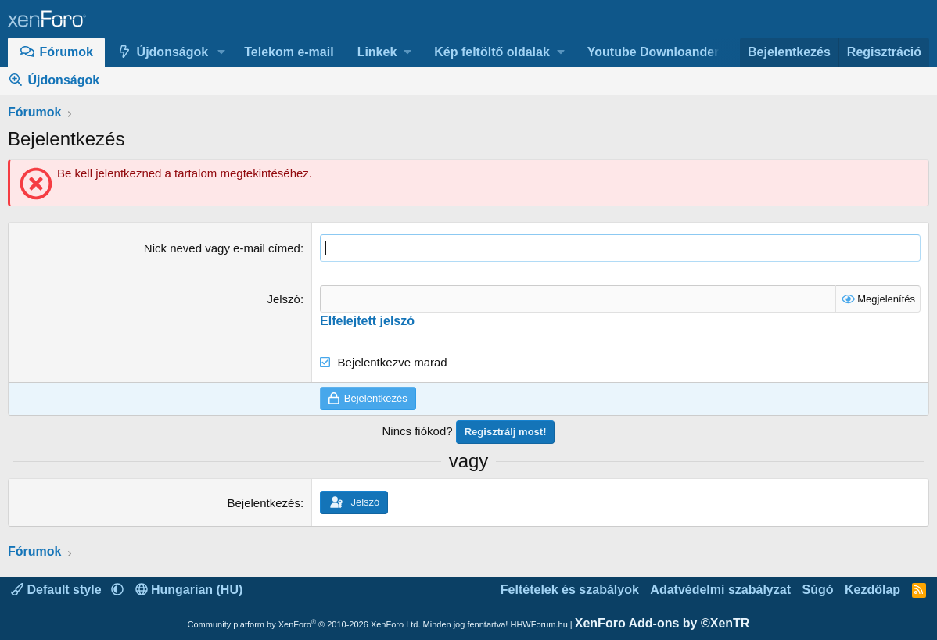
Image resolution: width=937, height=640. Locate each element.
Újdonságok (173, 52)
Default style (58, 589)
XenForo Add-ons (662, 623)
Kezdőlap (872, 589)
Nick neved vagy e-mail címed (222, 248)
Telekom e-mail (288, 52)
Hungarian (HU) (189, 589)
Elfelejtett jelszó (367, 320)
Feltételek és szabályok (570, 589)
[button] (221, 52)
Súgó (817, 589)
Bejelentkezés (264, 502)
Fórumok (66, 52)
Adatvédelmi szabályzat (720, 589)
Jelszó (283, 299)
